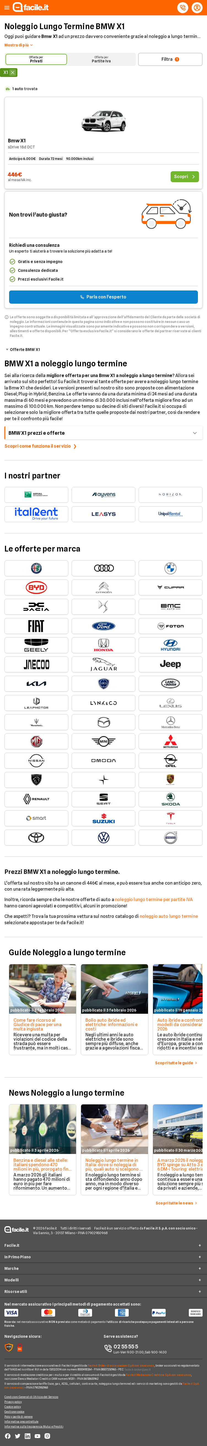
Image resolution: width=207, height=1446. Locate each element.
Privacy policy (13, 1401)
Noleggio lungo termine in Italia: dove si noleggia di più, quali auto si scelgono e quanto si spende (113, 1167)
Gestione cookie (14, 1411)
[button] (6, 7)
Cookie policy (12, 1406)
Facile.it (11, 1245)
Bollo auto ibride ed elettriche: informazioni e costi (111, 1025)
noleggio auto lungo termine (169, 916)
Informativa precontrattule (21, 1421)
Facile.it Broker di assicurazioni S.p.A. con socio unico (121, 1365)
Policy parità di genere (18, 1416)
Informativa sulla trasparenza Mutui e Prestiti (33, 1426)
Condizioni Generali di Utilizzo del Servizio (31, 1396)
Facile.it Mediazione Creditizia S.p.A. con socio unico (158, 1374)
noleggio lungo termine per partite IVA (154, 899)
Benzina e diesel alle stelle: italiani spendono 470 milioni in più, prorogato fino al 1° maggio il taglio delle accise (42, 1169)
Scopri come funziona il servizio (37, 446)
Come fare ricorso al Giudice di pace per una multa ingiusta (37, 1025)
